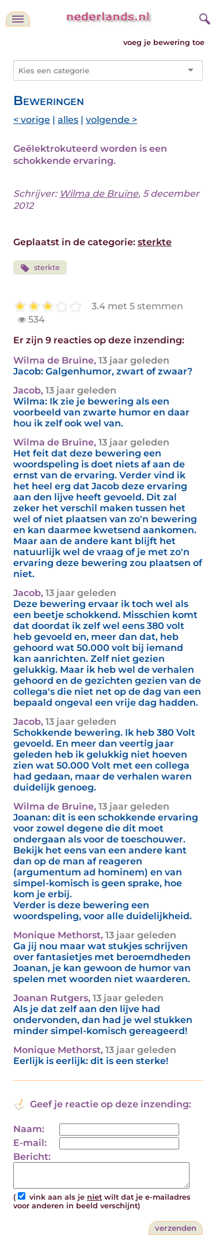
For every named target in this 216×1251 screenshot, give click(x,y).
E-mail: (30, 1142)
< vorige (31, 119)
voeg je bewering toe (163, 42)
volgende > (111, 119)
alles (68, 119)
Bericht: (32, 1156)
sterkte (155, 242)
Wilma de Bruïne (98, 193)
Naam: (28, 1128)
